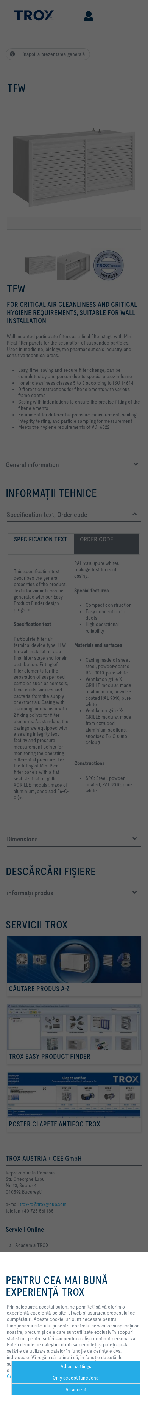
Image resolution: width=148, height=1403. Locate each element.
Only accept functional (76, 1378)
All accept (75, 1389)
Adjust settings (76, 1366)
